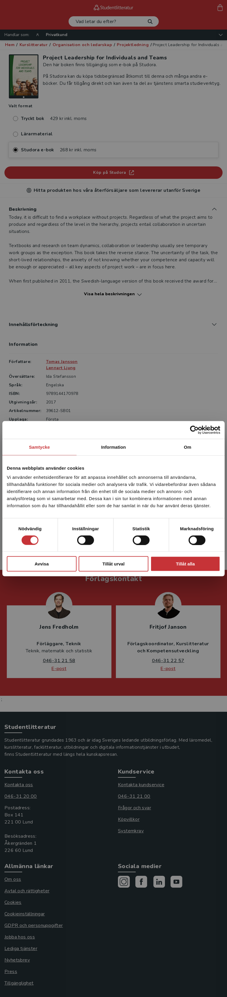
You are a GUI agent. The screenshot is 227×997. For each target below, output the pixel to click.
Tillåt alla (185, 563)
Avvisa (42, 563)
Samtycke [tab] (39, 446)
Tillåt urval (114, 563)
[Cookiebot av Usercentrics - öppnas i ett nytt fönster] (194, 429)
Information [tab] (113, 446)
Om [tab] (187, 446)
